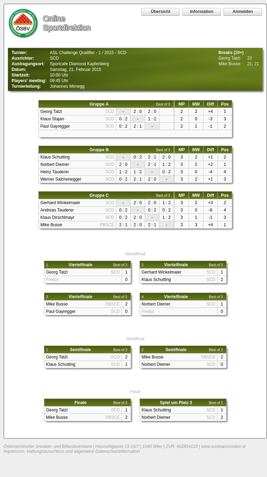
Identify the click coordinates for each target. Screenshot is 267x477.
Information (201, 11)
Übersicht (160, 11)
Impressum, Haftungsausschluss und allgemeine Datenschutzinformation (72, 451)
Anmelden (243, 11)
